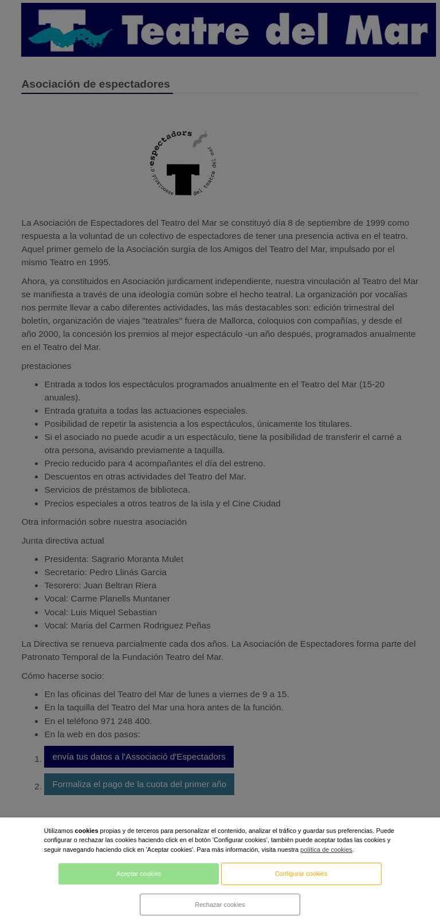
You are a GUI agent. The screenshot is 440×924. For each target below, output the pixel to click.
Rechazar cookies (220, 904)
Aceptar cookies (138, 873)
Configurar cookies (301, 873)
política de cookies (326, 849)
